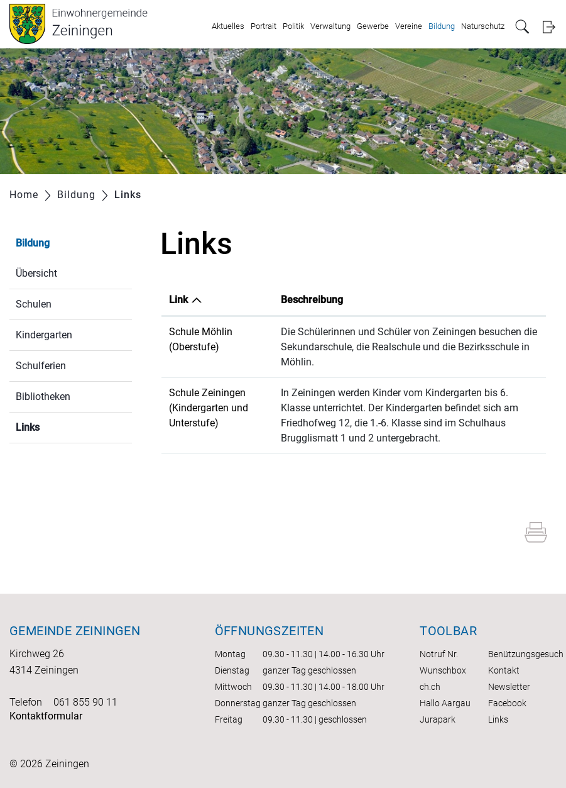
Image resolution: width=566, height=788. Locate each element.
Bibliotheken (43, 396)
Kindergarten (44, 335)
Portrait (263, 26)
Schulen (34, 304)
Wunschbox (443, 670)
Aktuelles (228, 26)
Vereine (408, 26)
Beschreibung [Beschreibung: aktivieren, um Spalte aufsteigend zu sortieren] (312, 300)
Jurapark (437, 719)
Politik (293, 26)
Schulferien (41, 366)
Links (57, 426)
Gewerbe (373, 26)
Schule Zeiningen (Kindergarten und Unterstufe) (208, 408)
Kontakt (504, 670)
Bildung (441, 26)
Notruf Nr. (439, 654)
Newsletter (509, 687)
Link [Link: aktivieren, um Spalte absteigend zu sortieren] (178, 300)
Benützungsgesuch (525, 654)
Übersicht (36, 273)
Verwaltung (330, 26)
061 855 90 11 (85, 702)
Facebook (507, 703)
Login (549, 26)
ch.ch (430, 687)
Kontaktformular (45, 716)
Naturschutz (482, 26)
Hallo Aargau (445, 703)
